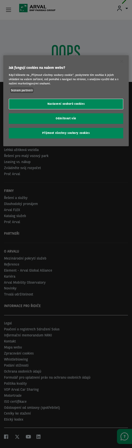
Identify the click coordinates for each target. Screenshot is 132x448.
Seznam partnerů (22, 90)
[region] (66, 100)
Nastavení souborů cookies (66, 104)
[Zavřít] (121, 61)
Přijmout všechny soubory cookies (66, 133)
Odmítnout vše (66, 118)
